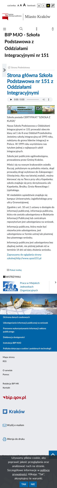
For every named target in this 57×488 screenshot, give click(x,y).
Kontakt (6, 388)
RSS (5, 361)
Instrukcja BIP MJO (12, 343)
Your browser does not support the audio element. (30, 99)
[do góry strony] (53, 455)
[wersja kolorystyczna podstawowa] (39, 6)
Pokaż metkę (16, 270)
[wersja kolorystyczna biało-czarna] (44, 6)
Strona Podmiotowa (20, 68)
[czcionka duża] (25, 5)
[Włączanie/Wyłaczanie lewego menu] (4, 70)
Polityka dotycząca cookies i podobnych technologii (27, 349)
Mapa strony (9, 357)
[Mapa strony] (37, 30)
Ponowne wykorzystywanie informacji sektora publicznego (24, 330)
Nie (33, 484)
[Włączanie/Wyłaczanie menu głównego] (4, 29)
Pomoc (6, 375)
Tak (23, 484)
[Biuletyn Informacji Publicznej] (28, 399)
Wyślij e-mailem (13, 425)
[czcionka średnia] (21, 5)
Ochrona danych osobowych (16, 317)
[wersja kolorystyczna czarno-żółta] (48, 6)
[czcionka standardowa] (18, 5)
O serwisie (7, 370)
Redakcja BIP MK (11, 384)
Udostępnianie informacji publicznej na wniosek (25, 323)
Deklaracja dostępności (14, 337)
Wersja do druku (14, 439)
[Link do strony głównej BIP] (28, 17)
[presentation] (55, 282)
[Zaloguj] (53, 30)
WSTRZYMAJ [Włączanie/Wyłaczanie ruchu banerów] (12, 277)
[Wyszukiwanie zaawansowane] (21, 28)
